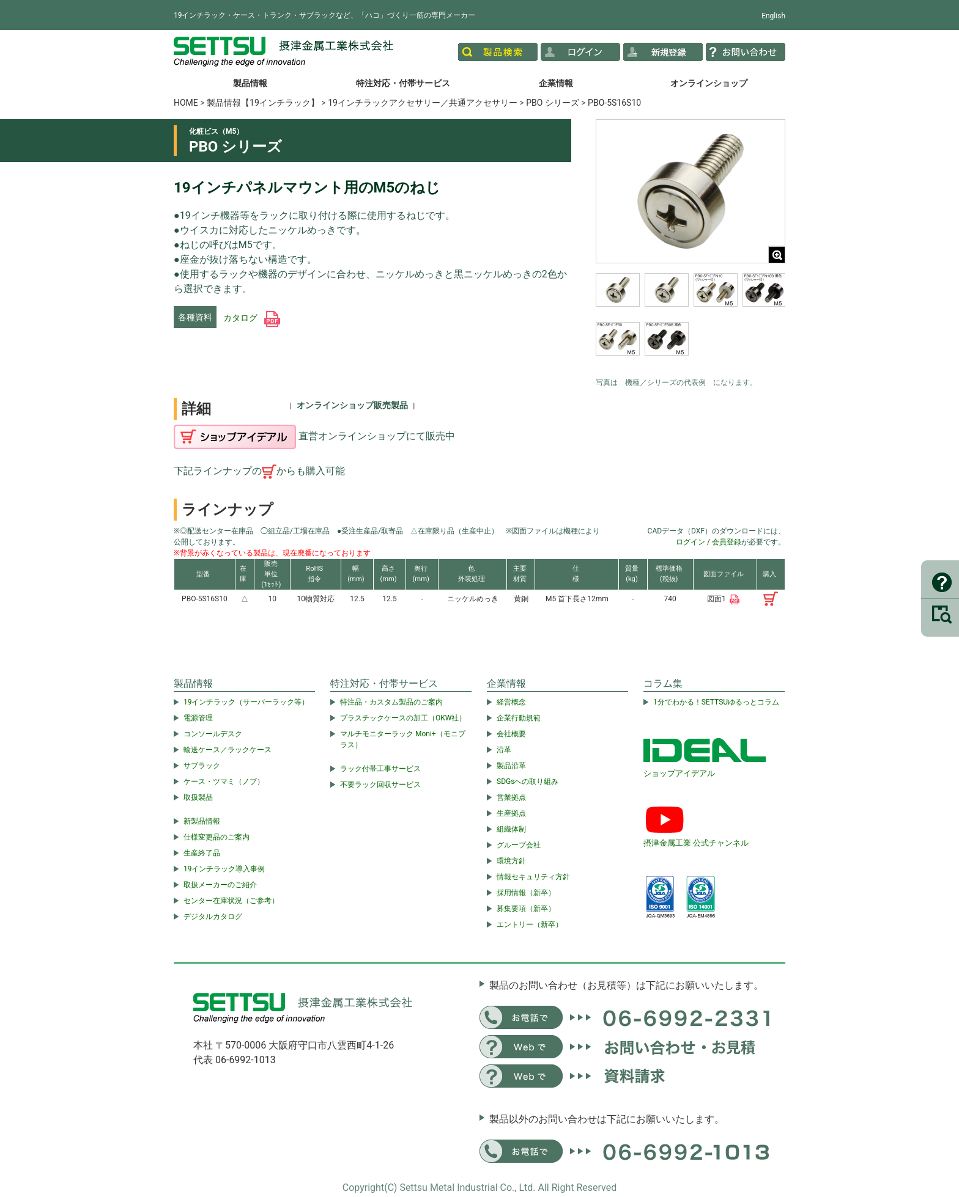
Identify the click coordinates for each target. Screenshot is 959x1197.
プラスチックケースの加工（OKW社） (403, 718)
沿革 (504, 749)
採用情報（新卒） (526, 892)
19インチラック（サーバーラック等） (246, 702)
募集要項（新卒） (526, 908)
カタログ (251, 318)
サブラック (201, 765)
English (773, 16)
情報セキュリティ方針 (533, 877)
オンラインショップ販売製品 (352, 405)
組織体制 (511, 829)
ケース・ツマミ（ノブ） (223, 781)
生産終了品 (201, 853)
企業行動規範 (519, 718)
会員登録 (726, 542)
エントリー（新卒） (530, 924)
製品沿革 (511, 765)
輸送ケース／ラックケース (227, 749)
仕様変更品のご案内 (216, 837)
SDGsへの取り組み (527, 781)
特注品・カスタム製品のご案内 (391, 702)
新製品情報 (201, 821)
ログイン (690, 542)
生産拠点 (511, 813)
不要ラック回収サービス (380, 784)
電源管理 (198, 718)
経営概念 (511, 702)
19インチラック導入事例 (224, 869)
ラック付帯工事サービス (380, 768)
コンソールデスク (212, 734)
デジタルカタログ (212, 916)
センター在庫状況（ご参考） (231, 900)
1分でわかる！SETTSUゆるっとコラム (716, 702)
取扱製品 (198, 797)
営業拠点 (511, 797)
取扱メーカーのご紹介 (220, 884)
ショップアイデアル (679, 773)
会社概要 (511, 734)
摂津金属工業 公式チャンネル (696, 842)
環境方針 (511, 861)
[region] (690, 322)
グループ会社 (519, 845)
